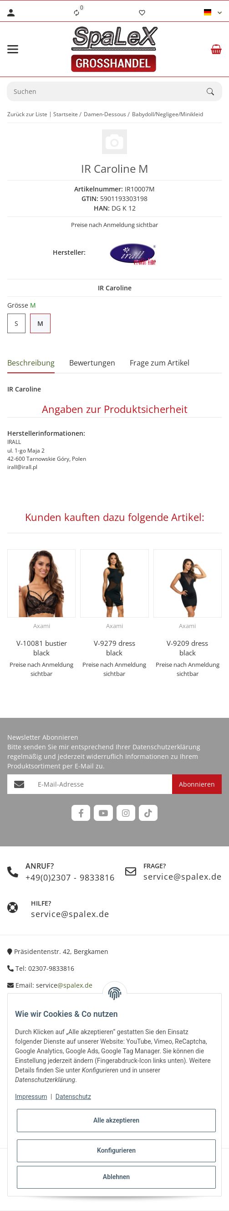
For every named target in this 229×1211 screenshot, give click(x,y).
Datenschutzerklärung (166, 746)
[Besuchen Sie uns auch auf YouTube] (103, 813)
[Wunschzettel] (142, 13)
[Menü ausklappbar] (12, 49)
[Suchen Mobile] (107, 91)
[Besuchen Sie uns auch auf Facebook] (80, 813)
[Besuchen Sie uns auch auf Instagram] (126, 813)
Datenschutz (73, 1096)
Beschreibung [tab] (31, 363)
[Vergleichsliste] (76, 13)
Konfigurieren (116, 1150)
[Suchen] (214, 91)
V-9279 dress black (114, 648)
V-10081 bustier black (41, 648)
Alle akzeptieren (116, 1120)
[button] (213, 13)
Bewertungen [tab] (92, 363)
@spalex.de (74, 985)
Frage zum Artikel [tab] (159, 363)
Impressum (31, 1096)
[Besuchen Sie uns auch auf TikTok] (148, 813)
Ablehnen (116, 1176)
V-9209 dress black (187, 648)
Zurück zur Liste (27, 114)
